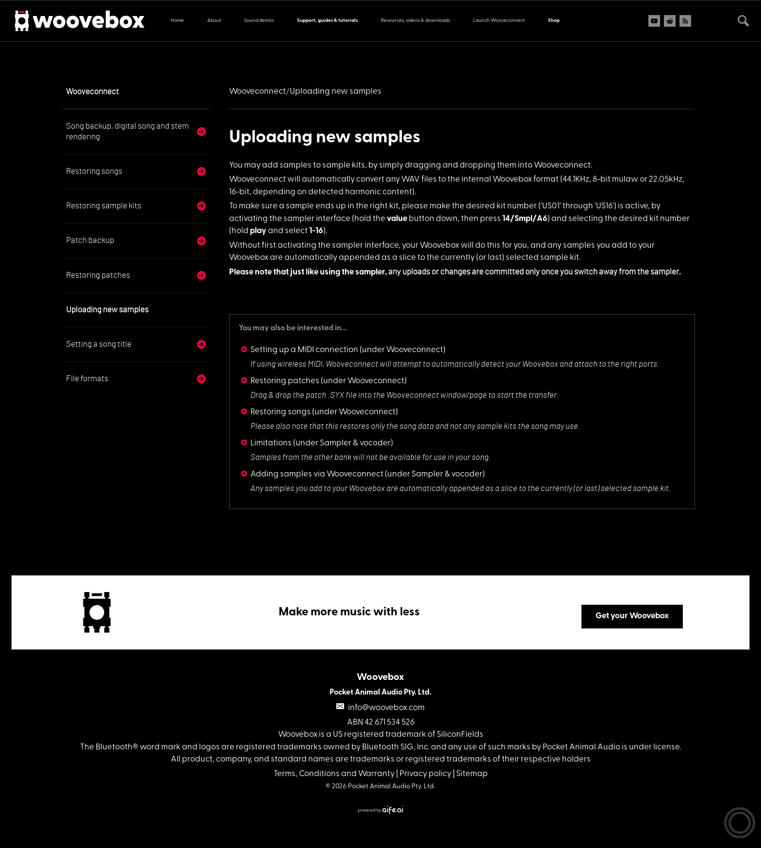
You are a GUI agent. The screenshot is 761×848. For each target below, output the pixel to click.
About (214, 20)
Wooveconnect (92, 91)
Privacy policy (425, 774)
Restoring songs (94, 171)
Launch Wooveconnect (499, 20)
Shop (554, 20)
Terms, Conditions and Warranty (334, 774)
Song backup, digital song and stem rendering (127, 131)
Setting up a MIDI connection (304, 350)
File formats (87, 378)
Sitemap (472, 774)
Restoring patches (98, 275)
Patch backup (90, 240)
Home (177, 20)
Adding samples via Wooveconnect (316, 474)
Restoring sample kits (103, 206)
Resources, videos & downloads (415, 20)
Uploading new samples (107, 309)
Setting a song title (99, 344)
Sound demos (259, 20)
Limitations (271, 443)
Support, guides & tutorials (327, 20)
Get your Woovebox (632, 616)
